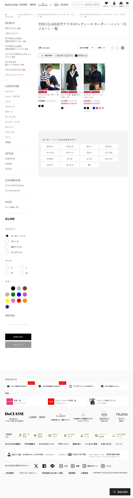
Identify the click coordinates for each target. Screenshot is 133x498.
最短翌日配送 (38, 435)
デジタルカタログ (12, 190)
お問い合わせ (106, 444)
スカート (9, 111)
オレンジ (108, 158)
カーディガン (10, 116)
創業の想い (77, 444)
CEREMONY (10, 158)
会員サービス (85, 435)
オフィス (14, 241)
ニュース (118, 444)
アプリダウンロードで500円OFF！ (82, 386)
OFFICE (8, 169)
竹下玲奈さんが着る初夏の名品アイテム (15, 39)
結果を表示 (18, 337)
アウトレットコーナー (14, 74)
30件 (99, 47)
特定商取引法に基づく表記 (52, 473)
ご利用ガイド (8, 435)
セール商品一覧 (11, 207)
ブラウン (108, 146)
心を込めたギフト (69, 435)
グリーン (69, 152)
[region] (66, 4)
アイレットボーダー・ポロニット (48, 95)
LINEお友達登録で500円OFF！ (51, 385)
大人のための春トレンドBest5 (14, 63)
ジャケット (9, 91)
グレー (89, 146)
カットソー (9, 127)
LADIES (23, 4)
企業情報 (84, 473)
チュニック (9, 132)
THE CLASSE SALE (15, 69)
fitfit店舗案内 (30, 444)
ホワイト (50, 146)
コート (8, 137)
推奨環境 (72, 473)
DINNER (8, 163)
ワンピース (9, 106)
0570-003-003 (113, 454)
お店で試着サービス (119, 435)
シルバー (50, 164)
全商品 (8, 142)
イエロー (50, 158)
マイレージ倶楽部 (101, 435)
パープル (108, 152)
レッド (89, 158)
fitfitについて (63, 444)
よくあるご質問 (91, 444)
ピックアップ (16, 252)
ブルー (89, 152)
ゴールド (70, 164)
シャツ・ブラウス (12, 96)
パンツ (8, 101)
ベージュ (50, 152)
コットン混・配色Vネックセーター (71, 95)
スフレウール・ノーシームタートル (94, 95)
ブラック (70, 146)
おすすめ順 (84, 47)
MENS (33, 4)
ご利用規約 (9, 473)
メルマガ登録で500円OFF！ (20, 385)
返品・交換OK (24, 435)
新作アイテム (12, 28)
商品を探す (120, 491)
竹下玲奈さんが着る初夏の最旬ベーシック (16, 47)
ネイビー (79, 55)
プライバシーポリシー (28, 473)
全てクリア (18, 345)
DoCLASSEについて (46, 444)
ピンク (70, 158)
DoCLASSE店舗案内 (13, 444)
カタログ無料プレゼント (110, 386)
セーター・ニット (12, 121)
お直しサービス (53, 435)
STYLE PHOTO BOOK (14, 185)
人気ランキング (11, 33)
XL (27, 273)
